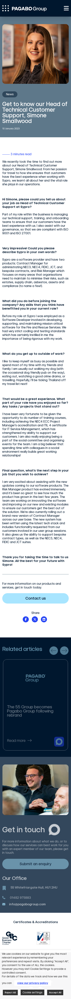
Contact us (44, 598)
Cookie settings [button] (32, 992)
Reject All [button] (10, 992)
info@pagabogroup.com (27, 906)
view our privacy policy (32, 982)
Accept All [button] (55, 992)
